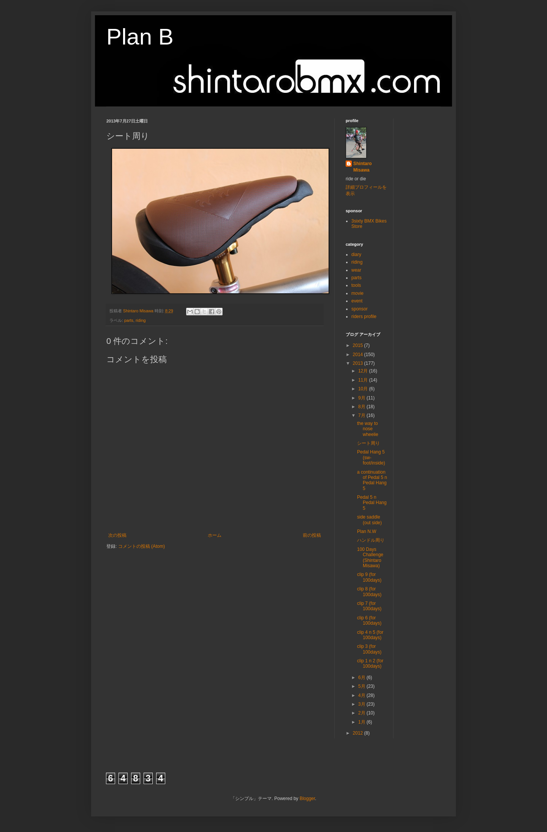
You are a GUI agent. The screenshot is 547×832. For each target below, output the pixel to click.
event (356, 301)
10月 (363, 388)
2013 (358, 363)
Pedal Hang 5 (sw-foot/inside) (371, 457)
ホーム (214, 535)
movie (357, 293)
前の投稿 (312, 535)
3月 (362, 704)
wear (356, 270)
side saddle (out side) (369, 519)
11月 (363, 380)
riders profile (363, 316)
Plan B (140, 36)
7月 (362, 415)
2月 (362, 713)
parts (128, 320)
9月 (362, 398)
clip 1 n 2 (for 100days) (370, 663)
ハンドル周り (370, 540)
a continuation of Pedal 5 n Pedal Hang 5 (372, 480)
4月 (362, 695)
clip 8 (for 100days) (369, 591)
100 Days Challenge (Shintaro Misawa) (370, 557)
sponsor (359, 309)
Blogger (307, 798)
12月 (363, 371)
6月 (362, 677)
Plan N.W (366, 531)
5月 (362, 686)
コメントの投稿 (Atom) (141, 546)
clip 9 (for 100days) (369, 577)
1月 (362, 722)
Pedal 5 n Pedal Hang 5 (372, 503)
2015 (358, 345)
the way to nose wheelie (367, 429)
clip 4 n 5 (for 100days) (370, 635)
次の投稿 (117, 535)
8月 (362, 406)
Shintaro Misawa (362, 167)
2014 (358, 354)
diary (356, 254)
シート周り (368, 443)
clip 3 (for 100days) (369, 649)
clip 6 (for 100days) (369, 620)
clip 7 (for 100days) (369, 606)
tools (356, 285)
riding (140, 320)
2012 (358, 733)
